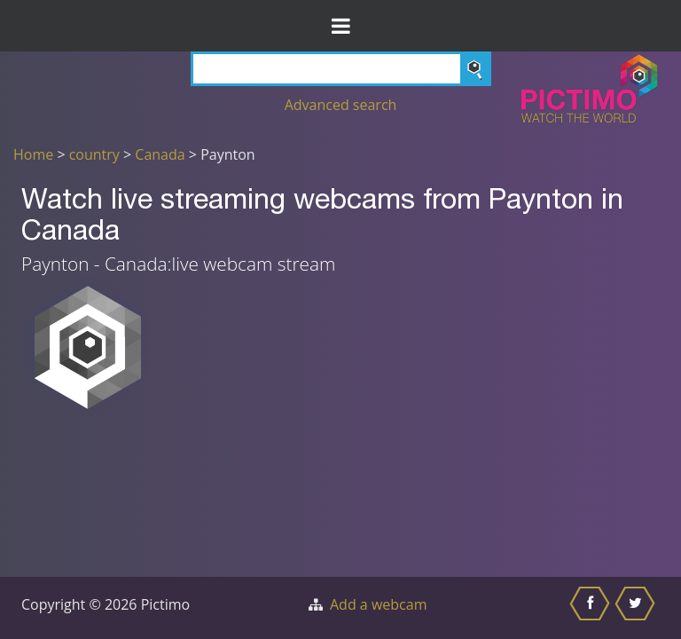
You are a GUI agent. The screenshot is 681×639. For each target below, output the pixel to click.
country (94, 154)
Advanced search (341, 104)
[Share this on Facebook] (591, 608)
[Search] (341, 68)
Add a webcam (378, 604)
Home (33, 154)
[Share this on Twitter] (637, 608)
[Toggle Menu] (340, 25)
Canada (159, 154)
